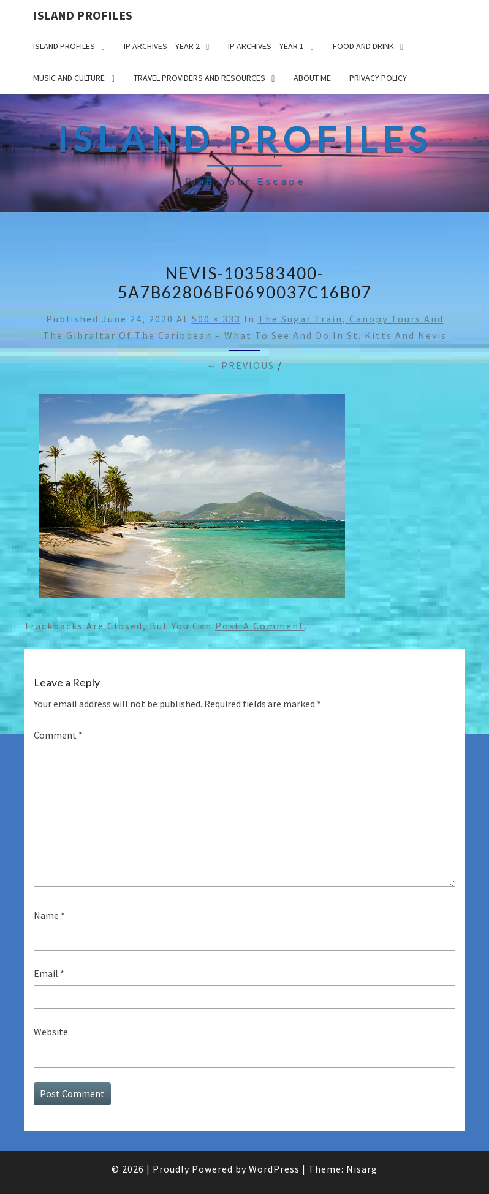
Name (49, 915)
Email (49, 973)
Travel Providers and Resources (199, 77)
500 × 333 (216, 319)
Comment (58, 735)
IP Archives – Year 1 (266, 45)
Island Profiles (82, 15)
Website (51, 1031)
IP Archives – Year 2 (162, 45)
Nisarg (361, 1169)
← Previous (241, 365)
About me (312, 77)
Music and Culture (69, 77)
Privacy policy (378, 77)
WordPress (274, 1169)
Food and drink (363, 45)
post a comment (260, 626)
